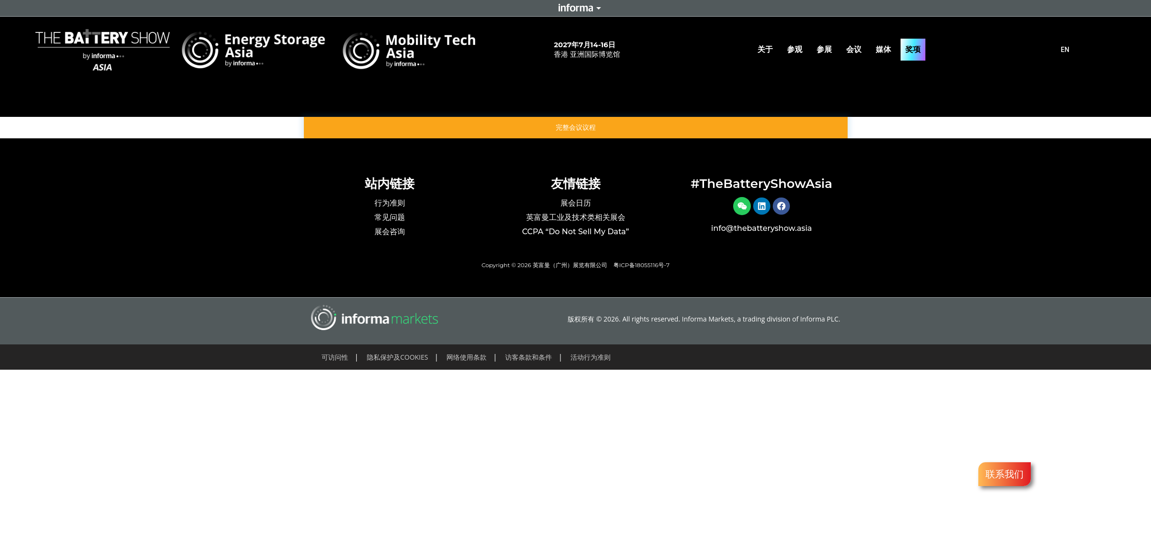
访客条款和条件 (528, 357)
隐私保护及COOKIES (397, 357)
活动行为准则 (590, 357)
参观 (797, 49)
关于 (767, 49)
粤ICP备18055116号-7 (641, 265)
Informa (576, 8)
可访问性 (334, 357)
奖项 (913, 49)
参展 (827, 49)
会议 (856, 49)
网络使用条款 (466, 357)
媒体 (886, 49)
